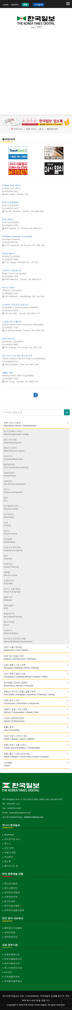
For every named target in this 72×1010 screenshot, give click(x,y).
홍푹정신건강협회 (13, 928)
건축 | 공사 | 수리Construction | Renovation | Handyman (36, 702)
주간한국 (8, 857)
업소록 (7, 861)
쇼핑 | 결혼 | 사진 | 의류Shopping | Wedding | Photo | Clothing (36, 666)
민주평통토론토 (12, 976)
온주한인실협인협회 (14, 910)
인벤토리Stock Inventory (11, 631)
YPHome (18, 129)
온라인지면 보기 (12, 839)
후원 (25, 4)
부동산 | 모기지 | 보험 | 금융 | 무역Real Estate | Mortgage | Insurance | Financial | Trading (36, 693)
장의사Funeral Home (10, 532)
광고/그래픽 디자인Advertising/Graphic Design (16, 432)
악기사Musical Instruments (13, 490)
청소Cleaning (8, 557)
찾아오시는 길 (11, 865)
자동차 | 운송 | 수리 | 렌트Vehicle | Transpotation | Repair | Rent (36, 710)
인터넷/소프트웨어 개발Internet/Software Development (18, 640)
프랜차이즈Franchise (9, 582)
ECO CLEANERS (10, 202)
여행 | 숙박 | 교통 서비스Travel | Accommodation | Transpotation (36, 746)
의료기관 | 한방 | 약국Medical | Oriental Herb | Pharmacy (36, 657)
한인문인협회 (11, 883)
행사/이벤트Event (9, 623)
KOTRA (8, 972)
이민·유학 (9, 848)
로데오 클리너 (8, 253)
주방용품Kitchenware (9, 540)
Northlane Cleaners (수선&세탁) (17, 236)
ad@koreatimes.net (33, 817)
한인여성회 (9, 901)
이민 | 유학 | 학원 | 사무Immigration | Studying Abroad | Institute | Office (36, 675)
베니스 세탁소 (8, 287)
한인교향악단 (11, 888)
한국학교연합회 (12, 892)
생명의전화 (9, 932)
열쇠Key (6, 499)
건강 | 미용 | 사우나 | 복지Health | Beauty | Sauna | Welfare (36, 737)
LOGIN (5, 5)
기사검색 (38, 4)
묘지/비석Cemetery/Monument (13, 457)
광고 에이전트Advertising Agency (12, 441)
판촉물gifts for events (10, 573)
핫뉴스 (7, 843)
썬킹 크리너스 (8, 338)
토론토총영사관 (12, 954)
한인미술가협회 (12, 905)
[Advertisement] (36, 74)
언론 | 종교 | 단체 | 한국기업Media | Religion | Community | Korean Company (36, 755)
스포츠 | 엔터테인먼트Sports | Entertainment (36, 719)
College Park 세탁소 (11, 185)
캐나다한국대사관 (13, 967)
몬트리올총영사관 (13, 959)
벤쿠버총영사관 (12, 963)
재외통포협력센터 (13, 981)
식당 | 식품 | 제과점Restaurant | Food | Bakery (36, 648)
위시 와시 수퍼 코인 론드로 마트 (17, 355)
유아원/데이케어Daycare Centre (11, 507)
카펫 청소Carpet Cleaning (11, 565)
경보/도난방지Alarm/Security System (14, 449)
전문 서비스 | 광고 (34, 129)
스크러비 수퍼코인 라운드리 (15, 304)
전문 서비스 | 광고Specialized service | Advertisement (36, 424)
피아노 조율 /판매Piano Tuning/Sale (12, 590)
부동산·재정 (10, 852)
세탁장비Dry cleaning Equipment (15, 482)
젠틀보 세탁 (7, 372)
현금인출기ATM (9, 607)
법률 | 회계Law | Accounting (36, 728)
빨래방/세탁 (52, 129)
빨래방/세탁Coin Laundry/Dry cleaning (16, 466)
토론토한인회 (11, 897)
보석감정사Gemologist (9, 515)
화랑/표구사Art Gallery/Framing (13, 615)
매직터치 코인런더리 (12, 270)
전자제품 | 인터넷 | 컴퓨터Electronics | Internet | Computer (36, 684)
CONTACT (15, 5)
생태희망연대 (11, 937)
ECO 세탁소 (8, 219)
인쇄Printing (7, 524)
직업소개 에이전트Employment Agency (13, 548)
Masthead (9, 834)
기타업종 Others (36, 764)
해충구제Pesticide (8, 598)
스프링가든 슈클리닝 (12, 321)
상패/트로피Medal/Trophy (10, 474)
